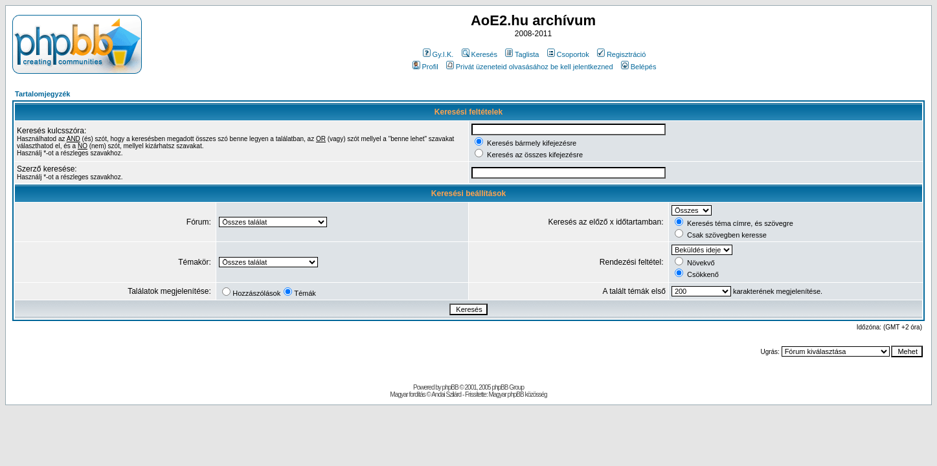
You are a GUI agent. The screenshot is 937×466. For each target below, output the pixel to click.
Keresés (479, 54)
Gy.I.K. (438, 54)
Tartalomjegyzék (42, 94)
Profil (425, 67)
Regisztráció (621, 54)
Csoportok (568, 54)
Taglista (522, 54)
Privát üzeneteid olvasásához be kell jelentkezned (529, 67)
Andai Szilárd (446, 394)
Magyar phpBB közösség (517, 394)
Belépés (639, 67)
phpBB (450, 387)
